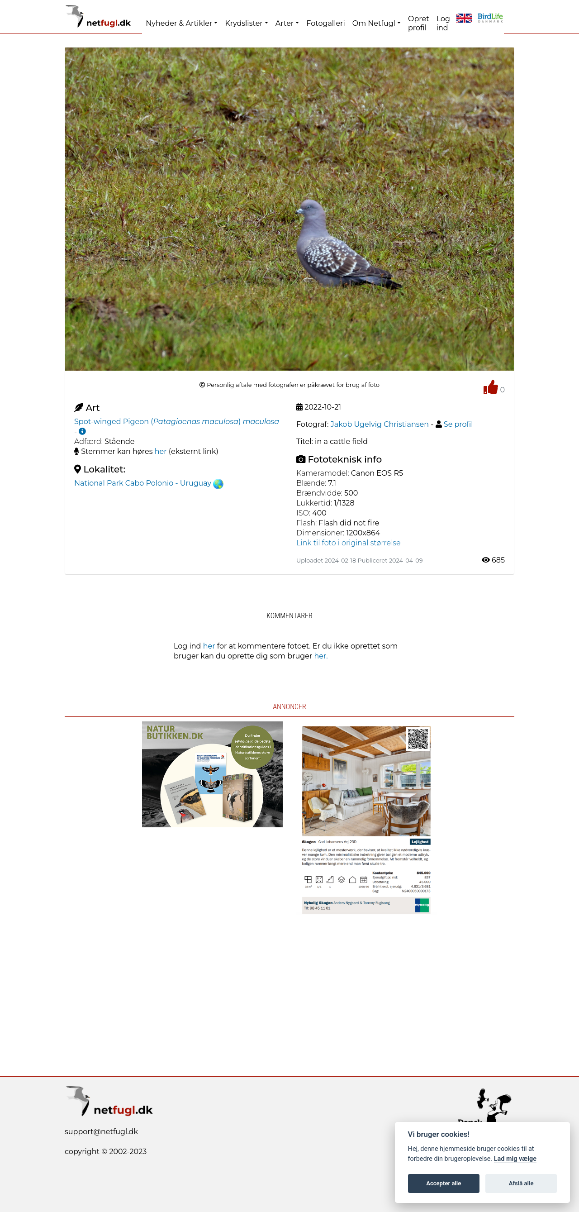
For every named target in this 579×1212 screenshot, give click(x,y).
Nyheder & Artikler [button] (179, 23)
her (161, 451)
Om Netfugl (373, 23)
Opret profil (418, 23)
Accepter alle (443, 1183)
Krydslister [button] (243, 23)
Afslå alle (521, 1183)
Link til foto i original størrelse (348, 543)
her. (321, 656)
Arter (284, 23)
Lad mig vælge (515, 1159)
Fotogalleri (325, 23)
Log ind (443, 23)
